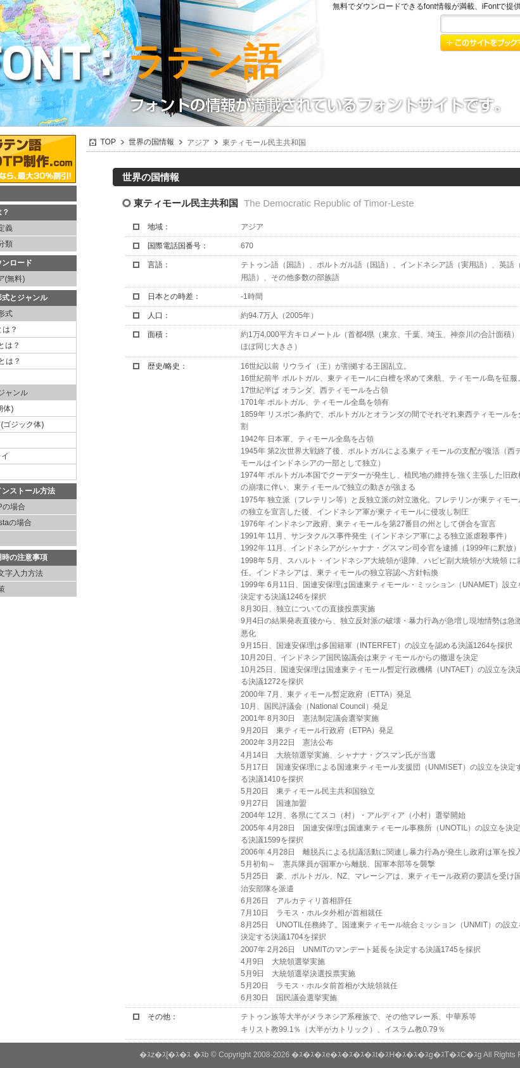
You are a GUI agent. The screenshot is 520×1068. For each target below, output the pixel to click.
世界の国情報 (151, 141)
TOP (108, 141)
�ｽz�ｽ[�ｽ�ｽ (165, 1054)
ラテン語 (204, 62)
